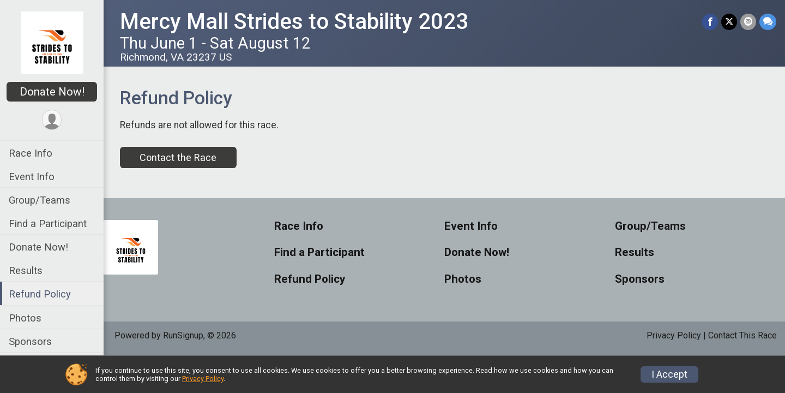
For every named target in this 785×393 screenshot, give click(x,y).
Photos (25, 318)
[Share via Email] (748, 21)
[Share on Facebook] (710, 21)
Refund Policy (40, 294)
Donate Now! (52, 91)
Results (26, 270)
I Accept (669, 374)
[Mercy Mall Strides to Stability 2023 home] (52, 42)
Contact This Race (742, 335)
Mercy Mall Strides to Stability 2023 (294, 21)
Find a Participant (48, 223)
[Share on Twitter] (729, 21)
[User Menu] (52, 120)
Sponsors (30, 341)
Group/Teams (39, 200)
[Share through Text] (767, 21)
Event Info (32, 176)
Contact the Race (178, 157)
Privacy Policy (674, 335)
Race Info (30, 153)
